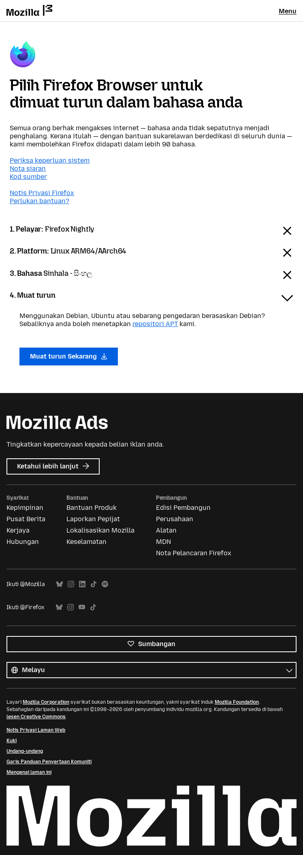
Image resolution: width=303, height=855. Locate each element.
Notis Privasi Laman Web (35, 730)
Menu (288, 11)
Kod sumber (28, 176)
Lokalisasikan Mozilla (100, 530)
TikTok (93, 584)
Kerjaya (18, 530)
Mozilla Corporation (46, 702)
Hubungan (22, 542)
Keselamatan (86, 542)
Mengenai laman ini (28, 772)
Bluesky (59, 584)
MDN (163, 542)
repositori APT (155, 324)
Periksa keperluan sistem (50, 160)
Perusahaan (174, 519)
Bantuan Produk (91, 507)
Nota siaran (28, 168)
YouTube (82, 607)
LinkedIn (82, 584)
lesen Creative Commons (36, 717)
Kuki (11, 740)
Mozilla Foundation (237, 702)
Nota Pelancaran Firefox (193, 553)
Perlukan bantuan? (39, 201)
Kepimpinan (24, 507)
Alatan (166, 530)
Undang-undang (24, 751)
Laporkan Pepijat (93, 519)
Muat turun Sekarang (68, 356)
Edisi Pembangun (183, 507)
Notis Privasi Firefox (42, 193)
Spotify (105, 584)
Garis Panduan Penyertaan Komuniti (49, 762)
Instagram (71, 584)
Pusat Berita (25, 519)
